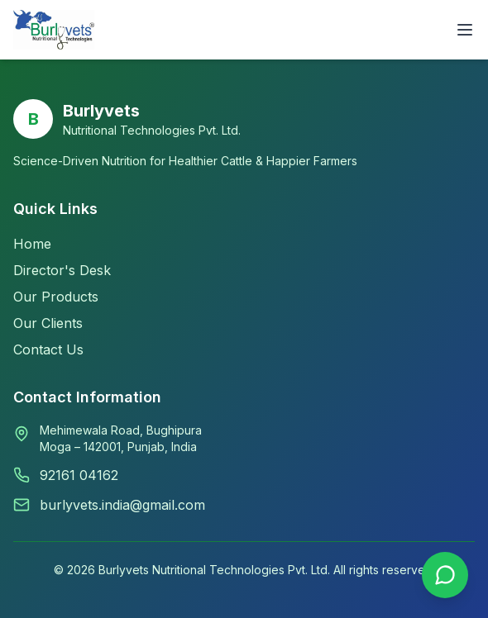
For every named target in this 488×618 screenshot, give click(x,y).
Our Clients (48, 323)
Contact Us (48, 349)
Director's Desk (62, 270)
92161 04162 (79, 475)
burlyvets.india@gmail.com (122, 505)
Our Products (55, 296)
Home (32, 243)
